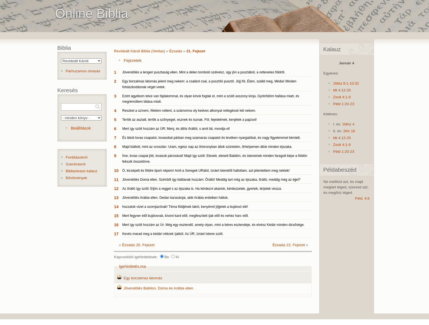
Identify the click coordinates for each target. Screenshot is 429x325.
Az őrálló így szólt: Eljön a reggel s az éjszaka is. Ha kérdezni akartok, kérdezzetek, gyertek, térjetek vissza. (202, 189)
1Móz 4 (348, 124)
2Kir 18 (349, 131)
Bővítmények (76, 178)
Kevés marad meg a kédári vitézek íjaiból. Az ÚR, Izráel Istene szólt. (173, 234)
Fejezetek (132, 60)
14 (116, 206)
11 (116, 179)
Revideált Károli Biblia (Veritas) (139, 51)
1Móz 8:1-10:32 (346, 83)
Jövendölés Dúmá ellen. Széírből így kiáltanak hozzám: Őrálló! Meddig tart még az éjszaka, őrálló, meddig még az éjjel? (211, 180)
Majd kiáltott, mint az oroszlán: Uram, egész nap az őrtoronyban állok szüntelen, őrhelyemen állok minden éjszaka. (207, 147)
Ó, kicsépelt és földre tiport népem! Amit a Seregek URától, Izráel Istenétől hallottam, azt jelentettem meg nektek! (206, 170)
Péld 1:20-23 (343, 104)
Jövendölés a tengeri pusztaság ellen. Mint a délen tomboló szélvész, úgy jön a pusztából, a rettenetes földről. (203, 72)
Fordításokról (76, 157)
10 (116, 170)
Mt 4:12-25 (342, 90)
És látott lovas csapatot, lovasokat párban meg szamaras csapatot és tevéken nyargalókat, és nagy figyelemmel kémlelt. (211, 138)
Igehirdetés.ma (132, 266)
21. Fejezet (195, 51)
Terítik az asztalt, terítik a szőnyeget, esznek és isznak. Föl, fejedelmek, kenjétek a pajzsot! (189, 120)
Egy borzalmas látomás (142, 278)
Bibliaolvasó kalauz (81, 171)
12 (116, 188)
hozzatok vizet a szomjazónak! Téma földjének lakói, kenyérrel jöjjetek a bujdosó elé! (185, 207)
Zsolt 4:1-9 (341, 97)
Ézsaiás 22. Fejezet (289, 245)
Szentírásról (76, 164)
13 (116, 197)
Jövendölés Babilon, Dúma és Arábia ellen (158, 288)
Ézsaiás (175, 51)
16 (116, 224)
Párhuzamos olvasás (83, 71)
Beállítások (81, 128)
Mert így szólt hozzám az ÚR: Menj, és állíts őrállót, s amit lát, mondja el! (176, 129)
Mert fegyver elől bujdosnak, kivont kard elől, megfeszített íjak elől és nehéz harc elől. (185, 216)
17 (116, 233)
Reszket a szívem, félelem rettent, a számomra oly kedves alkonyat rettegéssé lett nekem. (189, 111)
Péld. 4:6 (362, 198)
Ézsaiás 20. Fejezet (138, 245)
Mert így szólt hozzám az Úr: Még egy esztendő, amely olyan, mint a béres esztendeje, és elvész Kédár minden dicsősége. (213, 225)
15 (116, 215)
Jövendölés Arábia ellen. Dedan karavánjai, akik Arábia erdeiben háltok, (175, 198)
